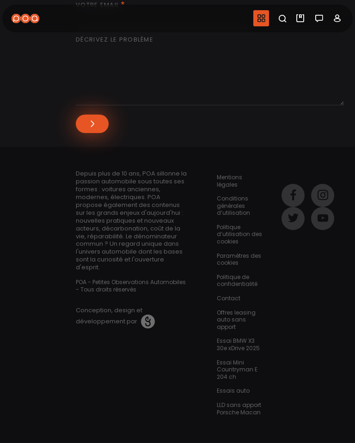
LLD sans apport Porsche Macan (239, 408)
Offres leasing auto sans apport (236, 320)
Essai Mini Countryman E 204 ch (237, 369)
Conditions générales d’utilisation (233, 205)
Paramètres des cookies (239, 259)
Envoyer (92, 124)
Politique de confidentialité (237, 280)
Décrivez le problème (114, 40)
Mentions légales (229, 180)
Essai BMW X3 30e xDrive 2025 (238, 344)
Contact (228, 298)
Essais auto (233, 390)
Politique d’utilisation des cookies (239, 234)
